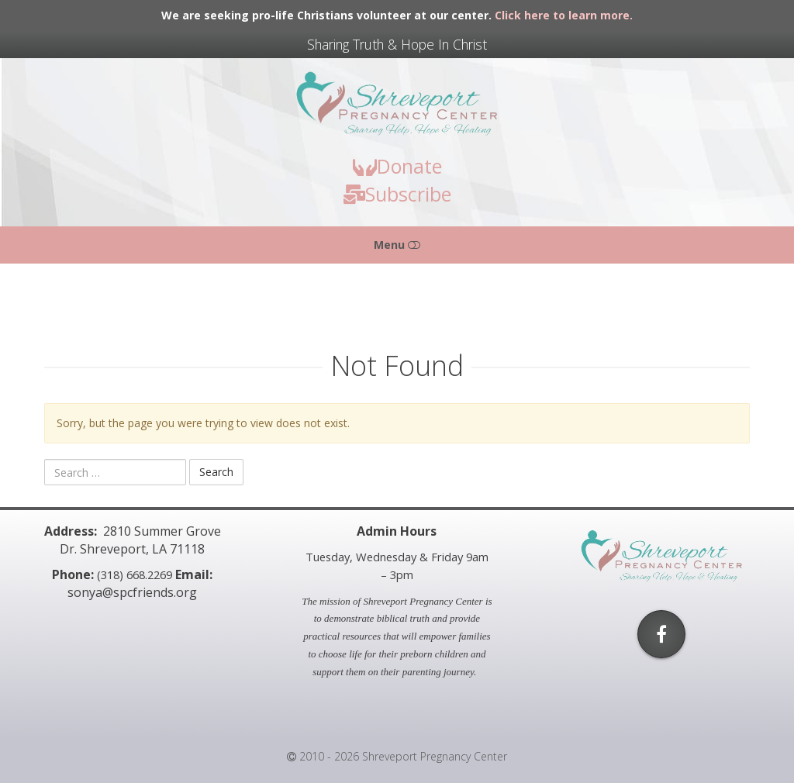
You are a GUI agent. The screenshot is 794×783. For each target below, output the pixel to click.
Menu (397, 244)
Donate (397, 166)
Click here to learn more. (564, 15)
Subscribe (397, 194)
